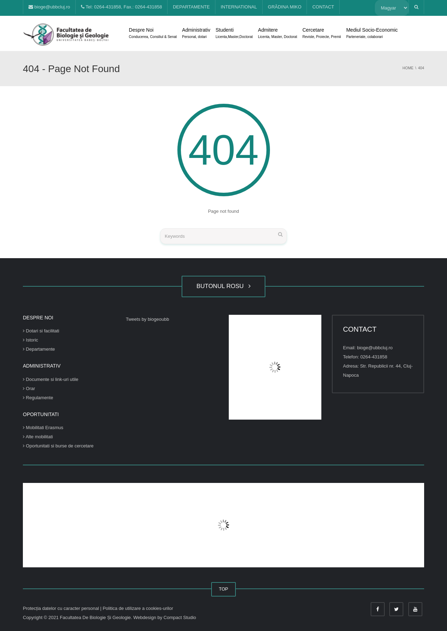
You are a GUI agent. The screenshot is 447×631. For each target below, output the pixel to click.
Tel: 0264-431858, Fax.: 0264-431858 (121, 6)
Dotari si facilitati (41, 330)
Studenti (234, 33)
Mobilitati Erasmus (43, 427)
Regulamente (38, 397)
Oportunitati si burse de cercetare (58, 445)
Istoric (30, 340)
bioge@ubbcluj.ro (49, 6)
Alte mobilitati (38, 436)
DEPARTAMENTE (191, 6)
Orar (29, 388)
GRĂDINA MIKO (284, 6)
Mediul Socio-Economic (372, 33)
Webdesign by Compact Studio (164, 617)
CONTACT (323, 6)
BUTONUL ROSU (223, 286)
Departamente (39, 349)
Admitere (277, 33)
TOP (223, 589)
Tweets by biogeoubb (147, 319)
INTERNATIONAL (239, 6)
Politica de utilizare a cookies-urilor (138, 608)
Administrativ (196, 33)
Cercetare (321, 33)
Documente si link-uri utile (50, 379)
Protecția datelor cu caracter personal (61, 608)
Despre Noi (153, 33)
